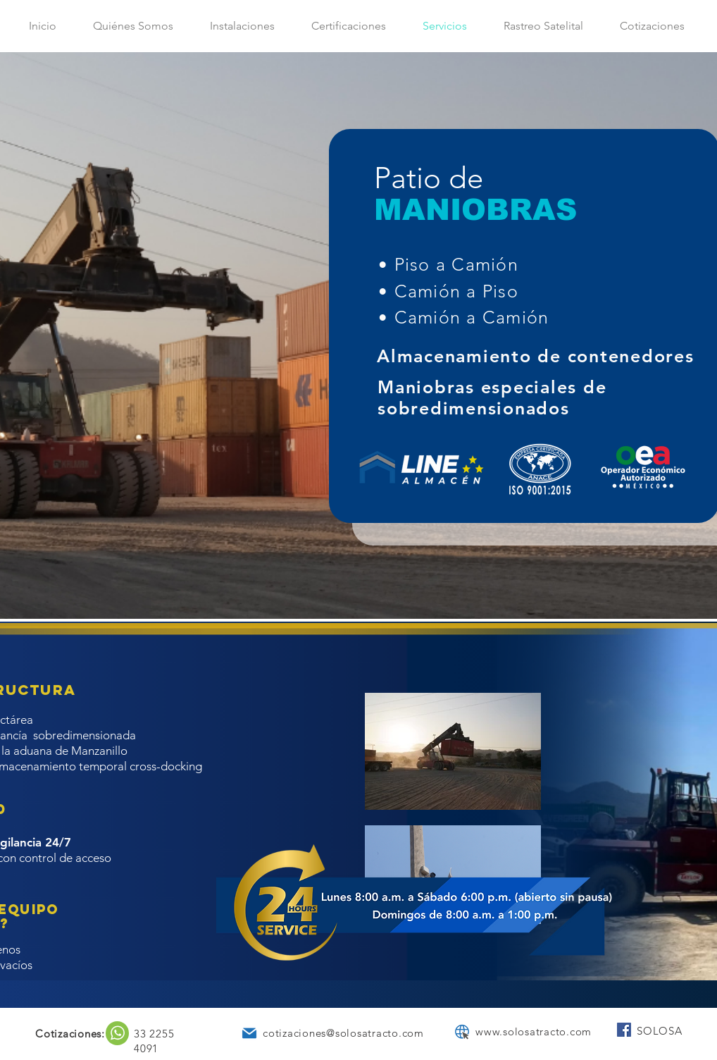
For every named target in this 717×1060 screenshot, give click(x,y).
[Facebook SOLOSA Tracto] (624, 1030)
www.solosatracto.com (533, 1031)
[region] (117, 1033)
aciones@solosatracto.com (355, 1033)
